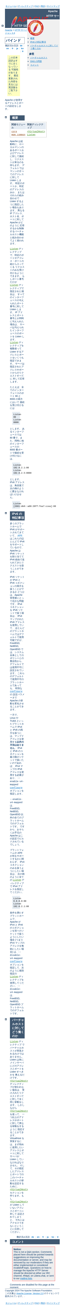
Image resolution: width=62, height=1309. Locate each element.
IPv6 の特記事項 (38, 42)
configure (16, 691)
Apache (8, 30)
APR (20, 535)
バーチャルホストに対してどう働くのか (18, 1028)
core (14, 131)
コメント (34, 65)
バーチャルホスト (38, 57)
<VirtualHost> (36, 131)
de (21, 45)
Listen (31, 134)
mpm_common (18, 134)
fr (12, 48)
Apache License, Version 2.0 (30, 1293)
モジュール (10, 6)
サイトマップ (53, 6)
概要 (32, 38)
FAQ (37, 6)
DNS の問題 (36, 61)
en (7, 48)
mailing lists (26, 1278)
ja (17, 48)
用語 (43, 6)
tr (22, 51)
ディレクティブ (25, 6)
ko (22, 48)
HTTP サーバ (21, 30)
